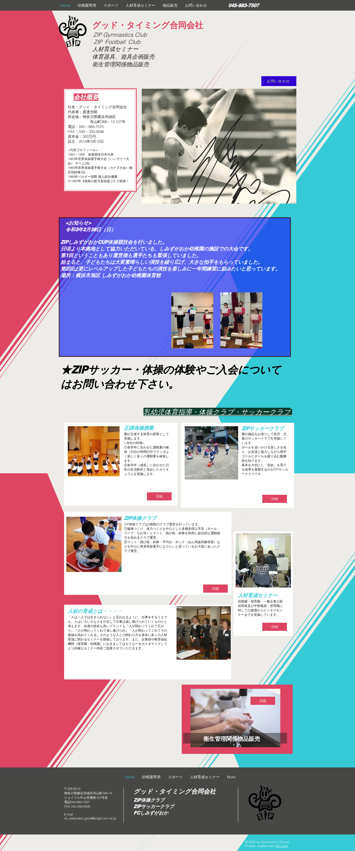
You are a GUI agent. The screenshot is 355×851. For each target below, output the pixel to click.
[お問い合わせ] (278, 81)
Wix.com (281, 846)
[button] (87, 5)
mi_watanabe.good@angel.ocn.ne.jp (90, 818)
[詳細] (159, 496)
